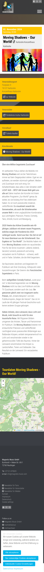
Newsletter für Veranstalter (13, 488)
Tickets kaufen (12, 133)
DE (6, 507)
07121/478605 (10, 471)
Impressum (6, 497)
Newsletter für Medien (11, 491)
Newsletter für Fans (10, 485)
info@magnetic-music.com (17, 474)
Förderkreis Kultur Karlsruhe (17, 115)
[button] (3, 381)
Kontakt (5, 494)
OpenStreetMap (29, 430)
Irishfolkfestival (9, 525)
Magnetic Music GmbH (12, 522)
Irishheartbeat (8, 528)
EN (10, 507)
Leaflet (17, 430)
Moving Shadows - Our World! (18, 151)
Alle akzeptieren (12, 552)
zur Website (10, 97)
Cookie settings (7, 502)
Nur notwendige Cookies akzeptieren (20, 558)
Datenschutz (6, 499)
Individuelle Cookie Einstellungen (19, 564)
